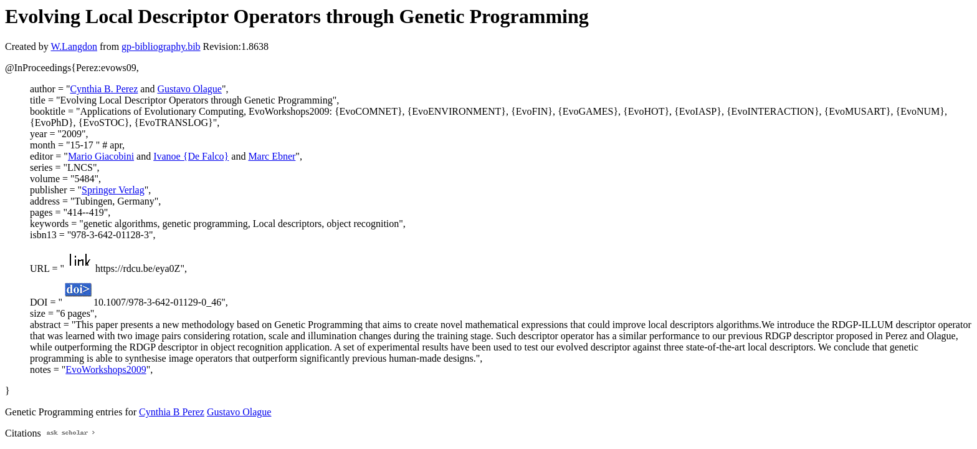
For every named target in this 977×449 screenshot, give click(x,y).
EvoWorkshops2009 (105, 369)
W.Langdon (73, 46)
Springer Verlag (113, 190)
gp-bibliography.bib (161, 46)
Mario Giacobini (101, 156)
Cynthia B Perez (171, 412)
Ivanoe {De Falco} (191, 156)
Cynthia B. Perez (104, 89)
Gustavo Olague (189, 89)
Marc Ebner (271, 156)
